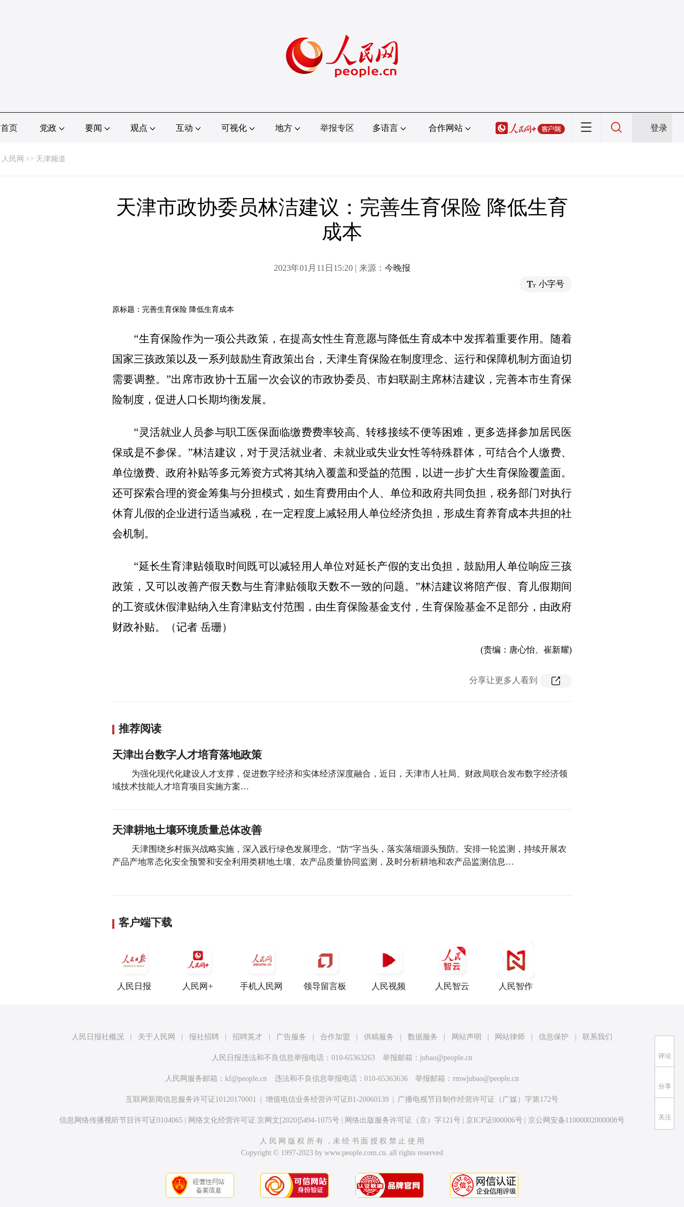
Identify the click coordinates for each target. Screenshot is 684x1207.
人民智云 (452, 966)
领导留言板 (325, 966)
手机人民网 (261, 966)
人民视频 (388, 966)
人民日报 (134, 966)
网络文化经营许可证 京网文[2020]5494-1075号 (264, 1120)
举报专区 (337, 127)
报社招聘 (204, 1037)
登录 (658, 127)
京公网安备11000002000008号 (576, 1120)
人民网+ (197, 966)
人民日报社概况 (98, 1037)
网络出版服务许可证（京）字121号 (403, 1120)
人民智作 (515, 966)
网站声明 (466, 1037)
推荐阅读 (140, 728)
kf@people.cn (246, 1079)
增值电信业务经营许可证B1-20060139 (327, 1099)
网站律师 (510, 1037)
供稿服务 (379, 1037)
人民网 (13, 159)
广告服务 (291, 1037)
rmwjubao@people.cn (486, 1079)
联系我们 (597, 1037)
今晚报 (397, 267)
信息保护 (554, 1037)
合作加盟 (335, 1037)
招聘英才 (247, 1037)
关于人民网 (156, 1037)
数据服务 (423, 1037)
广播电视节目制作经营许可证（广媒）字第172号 (478, 1099)
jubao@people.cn (446, 1058)
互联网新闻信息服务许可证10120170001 (191, 1099)
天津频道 (51, 159)
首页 (9, 127)
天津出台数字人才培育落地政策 (187, 755)
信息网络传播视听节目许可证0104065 (121, 1120)
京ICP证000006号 (494, 1120)
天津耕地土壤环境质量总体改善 (187, 830)
